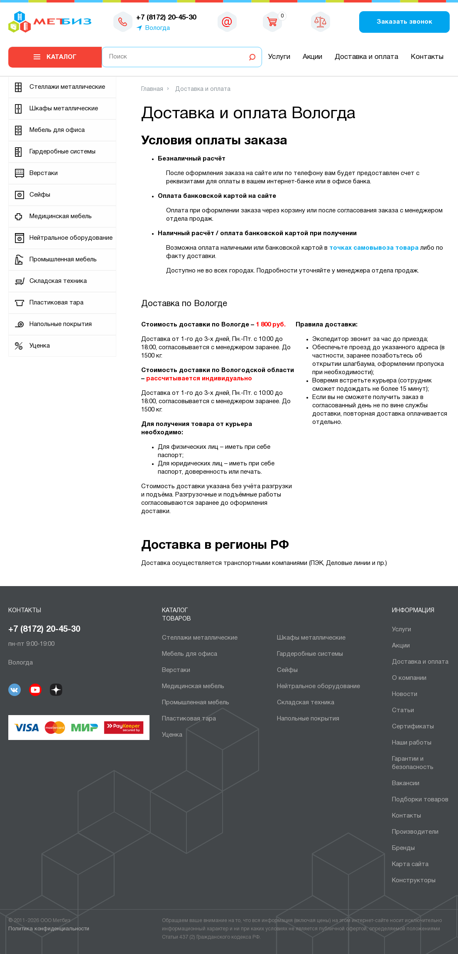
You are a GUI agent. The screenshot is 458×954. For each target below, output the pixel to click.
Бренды (403, 848)
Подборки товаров (420, 800)
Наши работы (411, 743)
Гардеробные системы (62, 152)
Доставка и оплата (366, 57)
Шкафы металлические (63, 109)
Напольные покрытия (60, 324)
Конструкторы (414, 880)
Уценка (39, 346)
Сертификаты (413, 727)
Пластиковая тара (56, 303)
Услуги (279, 57)
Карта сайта (410, 864)
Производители (415, 832)
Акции (312, 57)
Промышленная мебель (63, 260)
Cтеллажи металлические (67, 87)
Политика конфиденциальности (48, 929)
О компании (409, 678)
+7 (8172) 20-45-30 (44, 629)
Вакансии (405, 783)
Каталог (61, 57)
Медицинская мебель (60, 216)
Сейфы (39, 195)
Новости (404, 694)
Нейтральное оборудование (71, 238)
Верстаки (43, 173)
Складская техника (58, 281)
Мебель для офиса (57, 130)
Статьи (403, 710)
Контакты (427, 57)
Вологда (157, 28)
